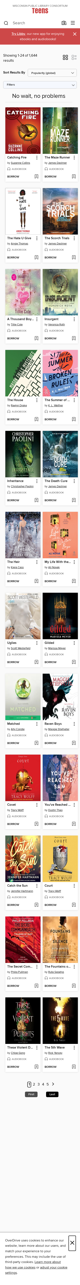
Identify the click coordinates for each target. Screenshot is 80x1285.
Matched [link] (13, 724)
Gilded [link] (49, 643)
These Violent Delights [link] (21, 1048)
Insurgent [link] (51, 319)
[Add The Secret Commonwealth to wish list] (36, 986)
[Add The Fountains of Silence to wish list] (73, 986)
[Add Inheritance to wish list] (36, 500)
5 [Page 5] (48, 1084)
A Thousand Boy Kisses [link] (21, 319)
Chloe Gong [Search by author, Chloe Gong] (18, 1053)
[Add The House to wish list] (36, 419)
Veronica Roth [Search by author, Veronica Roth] (56, 324)
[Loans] (64, 24)
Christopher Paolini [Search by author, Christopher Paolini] (22, 486)
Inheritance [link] (15, 481)
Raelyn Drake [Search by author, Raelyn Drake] (19, 405)
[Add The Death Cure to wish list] (73, 500)
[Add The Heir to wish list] (36, 581)
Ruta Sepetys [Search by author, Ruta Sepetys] (56, 972)
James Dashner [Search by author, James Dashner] (57, 163)
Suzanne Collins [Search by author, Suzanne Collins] (20, 163)
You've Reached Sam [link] (58, 805)
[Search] (6, 23)
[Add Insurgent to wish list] (73, 338)
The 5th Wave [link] (55, 1048)
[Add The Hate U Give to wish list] (36, 258)
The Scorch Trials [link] (57, 238)
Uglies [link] (11, 643)
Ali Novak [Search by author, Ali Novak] (54, 567)
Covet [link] (11, 805)
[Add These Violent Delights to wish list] (36, 1067)
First (31, 1094)
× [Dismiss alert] (75, 34)
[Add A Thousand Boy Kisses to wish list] (36, 338)
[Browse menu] (73, 23)
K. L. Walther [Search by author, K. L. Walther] (55, 405)
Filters (11, 85)
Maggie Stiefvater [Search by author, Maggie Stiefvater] (58, 729)
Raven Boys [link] (53, 724)
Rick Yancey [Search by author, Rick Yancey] (55, 1053)
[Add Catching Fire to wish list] (36, 177)
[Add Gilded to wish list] (73, 662)
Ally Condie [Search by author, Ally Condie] (18, 729)
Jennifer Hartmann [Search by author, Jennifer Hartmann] (22, 891)
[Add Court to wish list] (73, 905)
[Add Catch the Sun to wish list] (36, 905)
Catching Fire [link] (16, 158)
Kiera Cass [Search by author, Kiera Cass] (17, 567)
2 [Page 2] (34, 1084)
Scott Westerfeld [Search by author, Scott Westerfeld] (20, 648)
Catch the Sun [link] (17, 886)
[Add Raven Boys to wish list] (73, 743)
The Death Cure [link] (56, 481)
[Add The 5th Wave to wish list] (73, 1067)
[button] (65, 59)
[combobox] (31, 23)
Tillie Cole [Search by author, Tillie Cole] (17, 324)
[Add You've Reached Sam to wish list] (73, 824)
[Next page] (53, 1084)
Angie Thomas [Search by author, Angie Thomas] (19, 243)
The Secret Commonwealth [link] (21, 967)
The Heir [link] (13, 562)
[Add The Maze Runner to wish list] (73, 177)
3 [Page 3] (39, 1084)
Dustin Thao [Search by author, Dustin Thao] (55, 810)
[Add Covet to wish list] (36, 824)
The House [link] (15, 400)
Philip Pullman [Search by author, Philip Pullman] (19, 972)
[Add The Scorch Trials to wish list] (73, 258)
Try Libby (18, 34)
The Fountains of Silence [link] (58, 967)
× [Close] (72, 1243)
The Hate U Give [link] (19, 238)
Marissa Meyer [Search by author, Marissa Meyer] (57, 648)
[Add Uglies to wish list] (36, 662)
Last (52, 1094)
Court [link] (49, 886)
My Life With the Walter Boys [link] (58, 562)
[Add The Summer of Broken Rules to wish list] (73, 419)
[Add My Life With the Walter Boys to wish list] (73, 581)
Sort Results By (14, 73)
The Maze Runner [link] (57, 158)
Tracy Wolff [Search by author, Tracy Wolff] (17, 810)
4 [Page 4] (43, 1084)
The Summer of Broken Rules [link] (58, 400)
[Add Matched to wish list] (36, 743)
